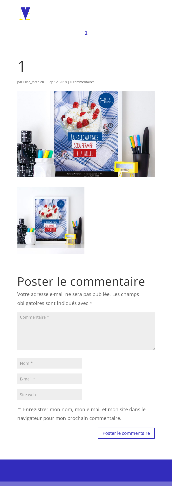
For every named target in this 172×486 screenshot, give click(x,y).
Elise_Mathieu (33, 82)
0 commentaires (82, 82)
